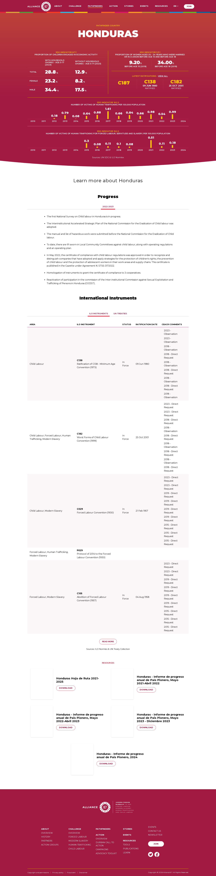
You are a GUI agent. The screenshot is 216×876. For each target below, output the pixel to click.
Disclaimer (83, 872)
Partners (46, 841)
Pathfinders (95, 6)
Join (189, 6)
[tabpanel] (108, 250)
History (45, 837)
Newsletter (155, 835)
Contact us (154, 831)
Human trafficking (79, 845)
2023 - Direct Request (171, 406)
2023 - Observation (170, 332)
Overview (47, 833)
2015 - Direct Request (171, 527)
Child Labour (76, 849)
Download (65, 688)
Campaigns (102, 849)
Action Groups (50, 845)
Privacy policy (58, 872)
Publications (131, 848)
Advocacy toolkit (106, 853)
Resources (161, 6)
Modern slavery (78, 841)
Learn (126, 852)
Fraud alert (71, 872)
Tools (126, 844)
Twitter (150, 854)
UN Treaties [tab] (120, 313)
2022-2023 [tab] (108, 206)
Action (113, 6)
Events (144, 6)
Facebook (157, 854)
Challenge (75, 6)
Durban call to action (105, 844)
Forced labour (77, 837)
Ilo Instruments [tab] (98, 313)
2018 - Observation (170, 348)
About (58, 6)
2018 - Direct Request (171, 356)
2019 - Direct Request (171, 495)
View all (163, 76)
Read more (108, 641)
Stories (128, 6)
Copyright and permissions (38, 872)
